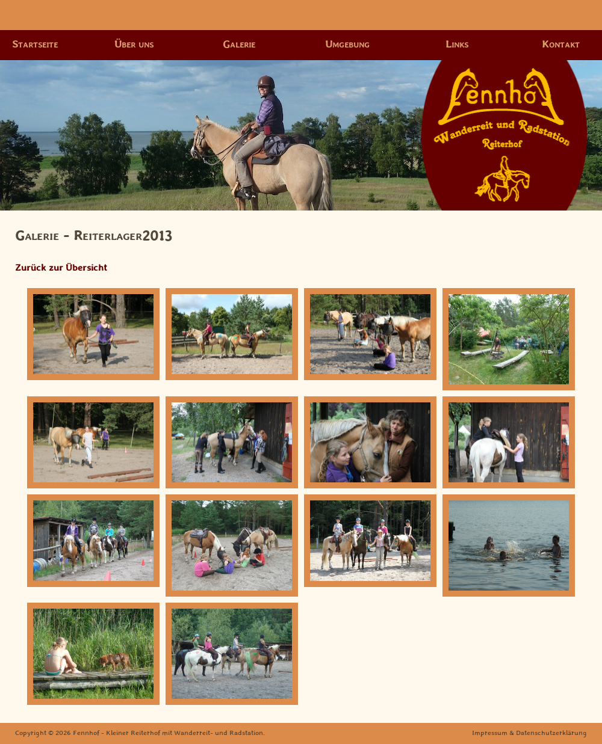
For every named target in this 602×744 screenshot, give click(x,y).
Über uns (134, 44)
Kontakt (561, 44)
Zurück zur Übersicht (61, 268)
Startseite (35, 44)
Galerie (239, 44)
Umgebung (347, 44)
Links (456, 44)
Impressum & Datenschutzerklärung (529, 733)
